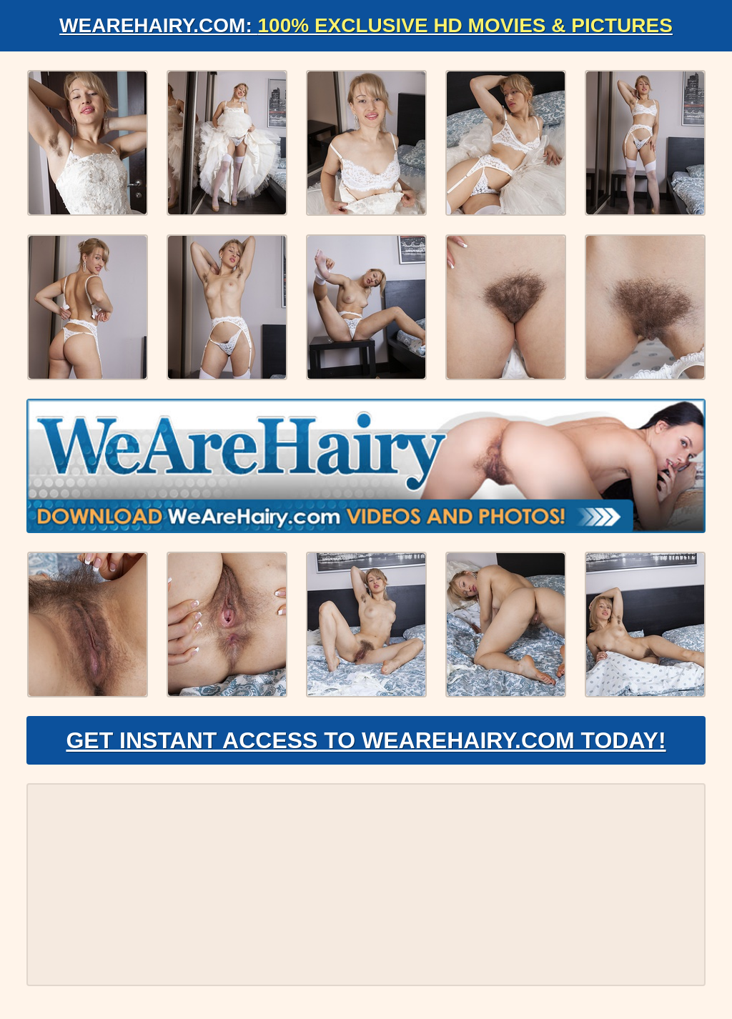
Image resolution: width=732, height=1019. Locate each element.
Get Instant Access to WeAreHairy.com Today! (366, 740)
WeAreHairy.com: (366, 25)
